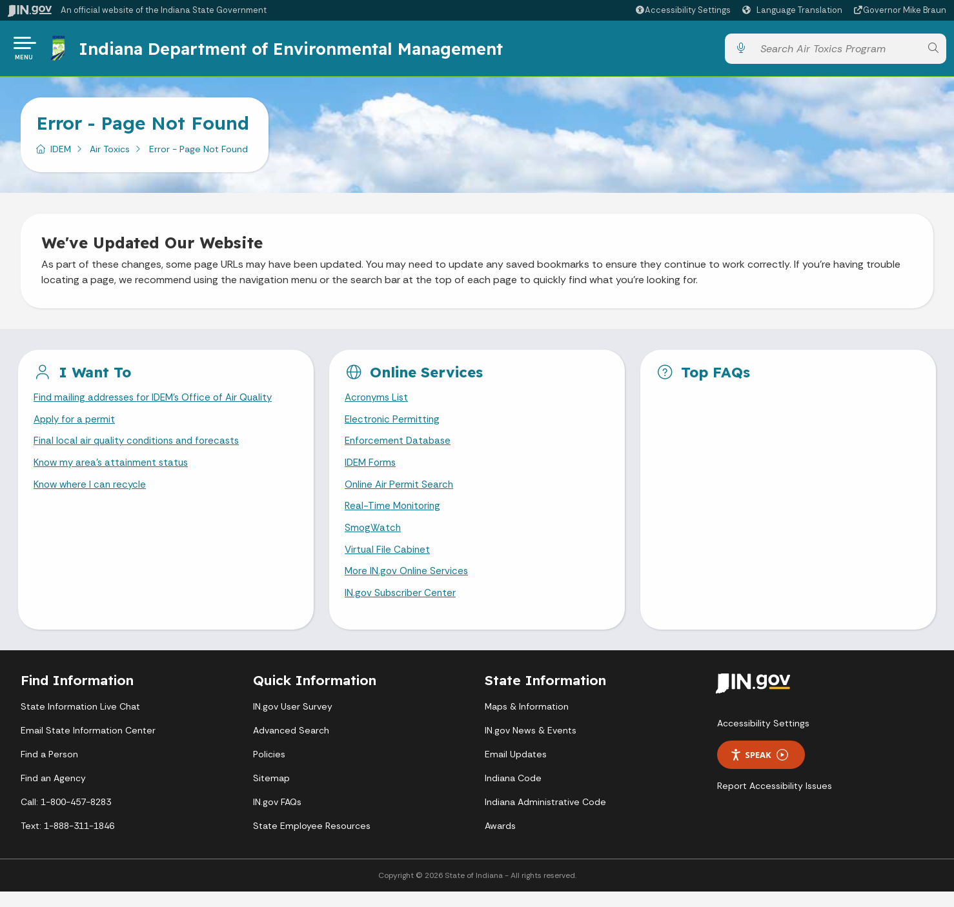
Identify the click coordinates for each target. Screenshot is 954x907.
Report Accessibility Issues (774, 801)
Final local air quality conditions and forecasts (141, 449)
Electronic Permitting (393, 426)
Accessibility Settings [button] (763, 738)
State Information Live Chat (80, 722)
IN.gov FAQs (277, 817)
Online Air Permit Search (400, 494)
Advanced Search (291, 746)
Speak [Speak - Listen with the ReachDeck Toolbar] (759, 770)
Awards (500, 841)
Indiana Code (513, 793)
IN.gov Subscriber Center (402, 608)
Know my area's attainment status (114, 472)
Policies (269, 769)
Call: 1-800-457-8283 (66, 817)
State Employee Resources (311, 841)
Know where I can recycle (92, 494)
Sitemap (271, 793)
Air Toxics (110, 154)
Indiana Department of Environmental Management (293, 51)
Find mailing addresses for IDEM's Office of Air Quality (159, 403)
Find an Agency (53, 793)
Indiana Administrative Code (545, 817)
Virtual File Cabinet (388, 562)
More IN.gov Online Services (408, 585)
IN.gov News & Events (530, 746)
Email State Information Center (88, 746)
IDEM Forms (372, 472)
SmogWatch (373, 539)
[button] (682, 10)
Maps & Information (527, 722)
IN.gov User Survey (292, 722)
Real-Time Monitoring (394, 517)
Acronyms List (378, 403)
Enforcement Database (400, 449)
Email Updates (516, 769)
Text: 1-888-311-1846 (67, 841)
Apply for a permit (76, 426)
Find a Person (49, 769)
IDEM (60, 154)
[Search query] (837, 51)
